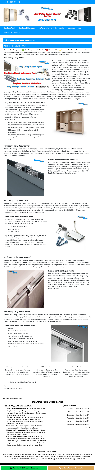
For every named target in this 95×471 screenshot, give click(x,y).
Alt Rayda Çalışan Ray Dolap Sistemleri (51, 28)
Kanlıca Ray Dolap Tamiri (15, 46)
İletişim (80, 28)
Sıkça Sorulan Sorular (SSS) (13, 32)
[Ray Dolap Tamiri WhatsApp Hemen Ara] (24, 468)
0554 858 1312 (15, 2)
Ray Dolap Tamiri (9, 28)
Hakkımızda (71, 28)
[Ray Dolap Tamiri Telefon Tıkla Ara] (71, 468)
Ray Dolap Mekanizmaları (27, 28)
